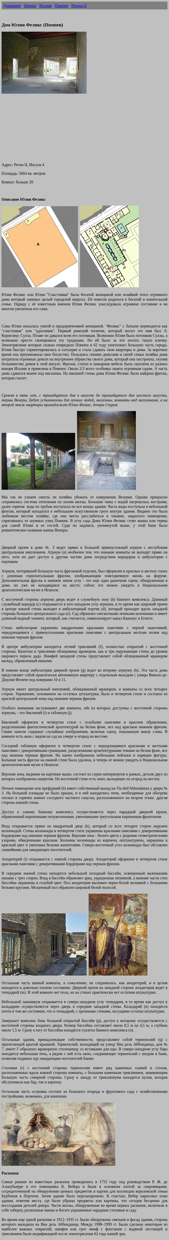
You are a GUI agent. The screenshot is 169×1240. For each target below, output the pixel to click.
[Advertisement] (84, 130)
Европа (30, 5)
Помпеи (61, 5)
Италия (45, 5)
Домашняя (12, 5)
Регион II (79, 5)
